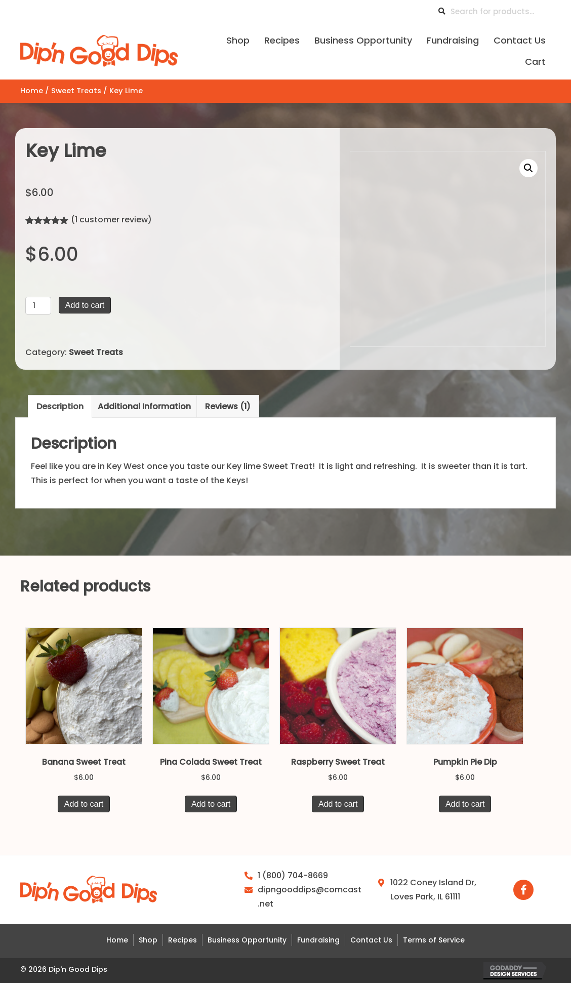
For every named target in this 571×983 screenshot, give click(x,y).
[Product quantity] (38, 305)
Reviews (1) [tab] (228, 406)
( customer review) (111, 219)
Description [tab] (60, 406)
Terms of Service (434, 940)
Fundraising (318, 940)
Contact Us (371, 940)
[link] (238, 39)
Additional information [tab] (144, 406)
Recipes (182, 940)
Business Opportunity (247, 940)
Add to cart (84, 305)
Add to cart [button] (83, 804)
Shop (148, 940)
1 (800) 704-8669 (293, 875)
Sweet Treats (76, 91)
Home (31, 91)
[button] (528, 168)
